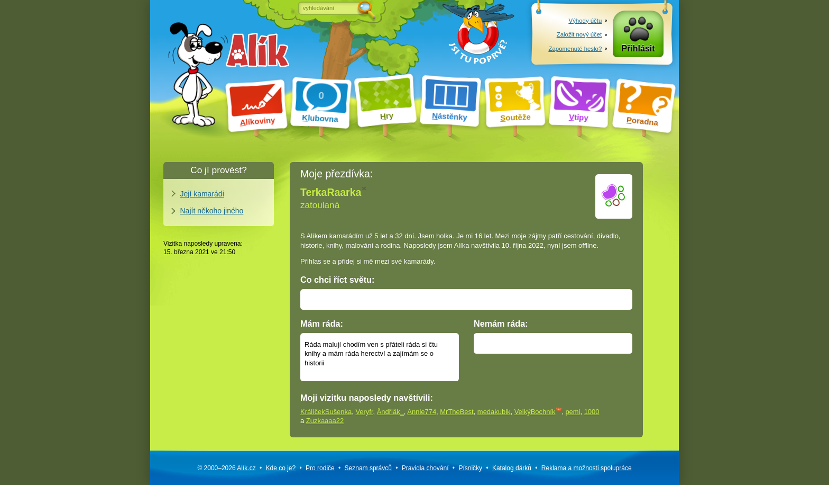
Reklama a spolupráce (586, 468)
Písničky (470, 468)
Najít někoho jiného (212, 210)
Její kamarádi (202, 194)
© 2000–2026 (226, 468)
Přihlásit (638, 48)
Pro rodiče (320, 468)
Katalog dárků (511, 468)
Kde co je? (280, 468)
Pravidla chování (425, 468)
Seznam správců (368, 468)
